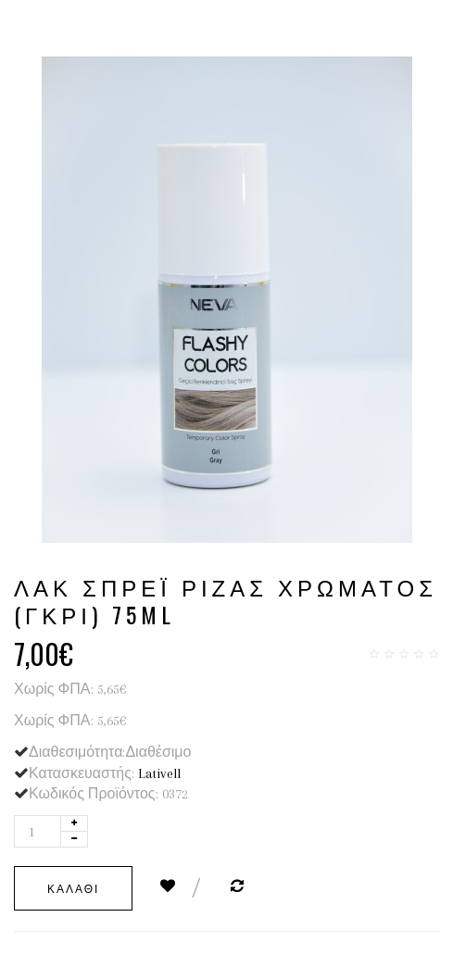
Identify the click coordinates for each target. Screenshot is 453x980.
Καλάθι (73, 888)
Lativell (159, 773)
